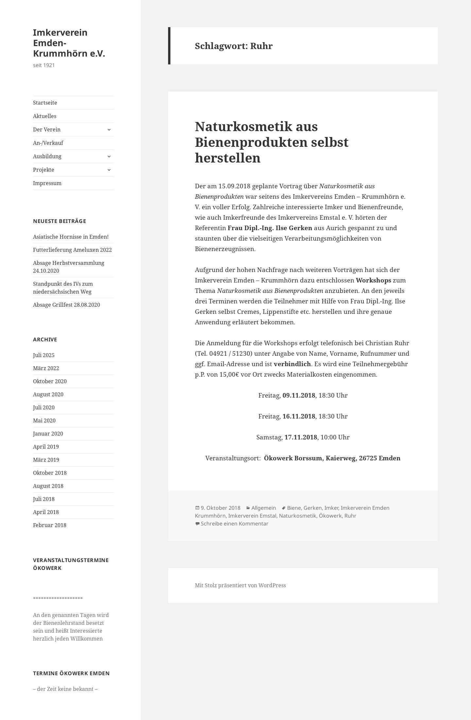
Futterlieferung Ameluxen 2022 (72, 249)
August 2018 (48, 485)
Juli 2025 (44, 355)
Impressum (47, 183)
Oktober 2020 (50, 381)
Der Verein (47, 129)
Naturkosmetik (297, 515)
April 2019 (46, 446)
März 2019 (46, 459)
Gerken (313, 507)
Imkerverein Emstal (252, 515)
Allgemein (264, 507)
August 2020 (48, 394)
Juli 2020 (44, 407)
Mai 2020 (44, 420)
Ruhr (350, 515)
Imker (331, 507)
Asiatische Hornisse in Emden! (71, 236)
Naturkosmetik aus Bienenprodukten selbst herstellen (272, 141)
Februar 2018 (49, 525)
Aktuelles (44, 116)
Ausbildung (47, 156)
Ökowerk (330, 515)
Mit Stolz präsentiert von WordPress (240, 585)
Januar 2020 (48, 433)
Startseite (45, 102)
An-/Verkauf (48, 142)
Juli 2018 (44, 499)
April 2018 (46, 512)
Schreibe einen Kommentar (235, 523)
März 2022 (46, 368)
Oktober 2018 (50, 472)
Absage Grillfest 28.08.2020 (66, 304)
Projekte (43, 169)
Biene (294, 507)
